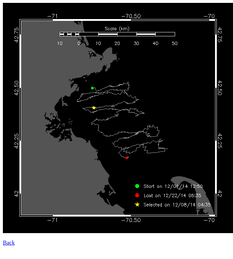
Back (9, 243)
